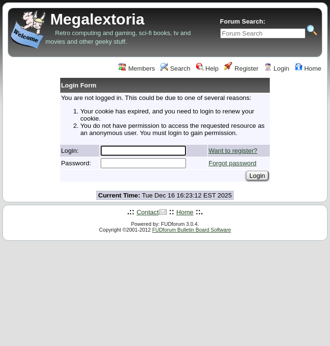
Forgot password (232, 163)
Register (241, 68)
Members (137, 68)
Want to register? (233, 150)
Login (276, 68)
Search (175, 68)
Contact (147, 212)
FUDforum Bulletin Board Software (191, 230)
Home (308, 68)
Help (207, 68)
